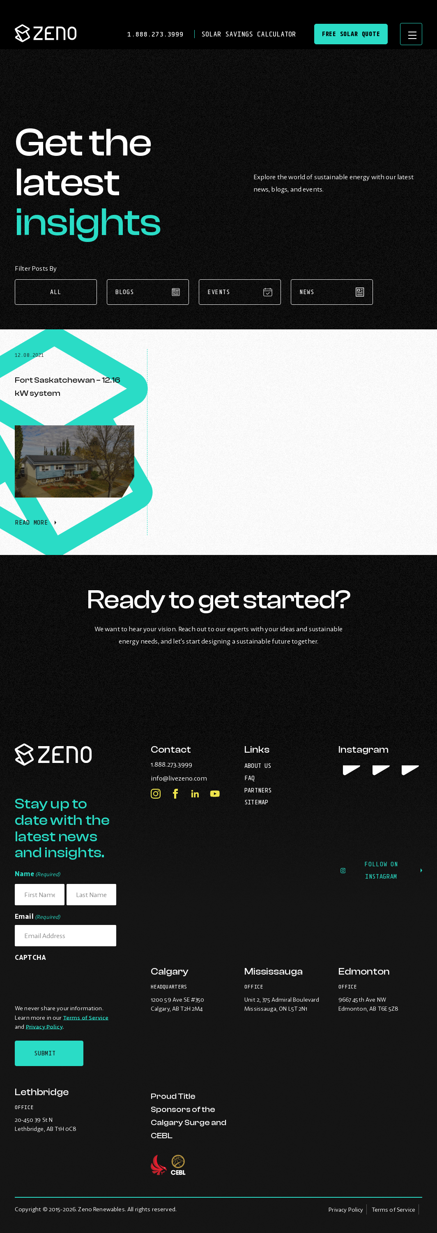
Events (239, 292)
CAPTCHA (30, 957)
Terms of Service (85, 1017)
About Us (257, 765)
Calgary (170, 972)
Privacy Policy (44, 1026)
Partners (257, 790)
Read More (36, 527)
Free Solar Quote (348, 35)
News (331, 292)
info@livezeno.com (193, 778)
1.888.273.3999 (153, 35)
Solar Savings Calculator (244, 35)
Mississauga (273, 972)
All (56, 291)
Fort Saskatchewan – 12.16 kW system (67, 386)
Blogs (147, 292)
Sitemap (256, 802)
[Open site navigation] (410, 35)
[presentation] (77, 981)
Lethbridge (42, 1092)
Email (37, 917)
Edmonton (364, 972)
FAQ (249, 777)
